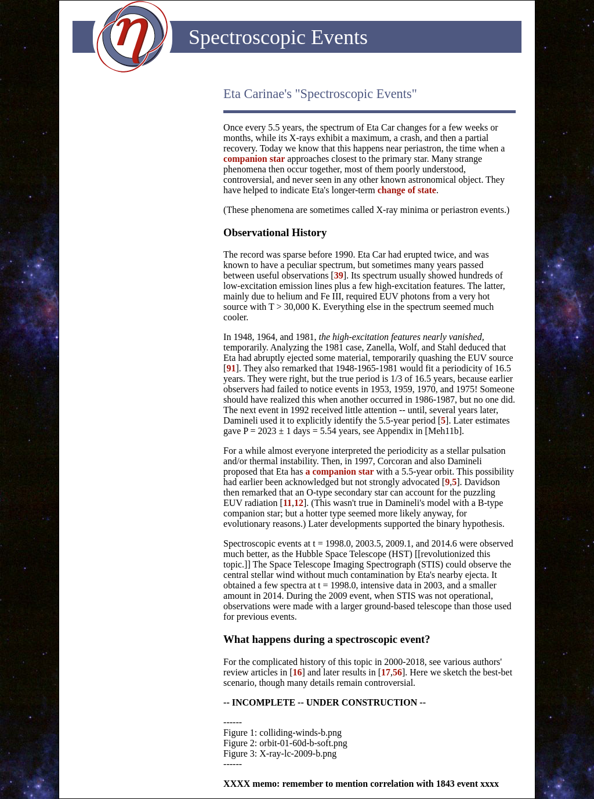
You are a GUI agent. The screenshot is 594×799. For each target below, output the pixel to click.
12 (298, 503)
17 (385, 672)
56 (397, 672)
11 (287, 503)
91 (231, 368)
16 (297, 672)
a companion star (339, 471)
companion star (254, 159)
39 (338, 275)
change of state (407, 190)
